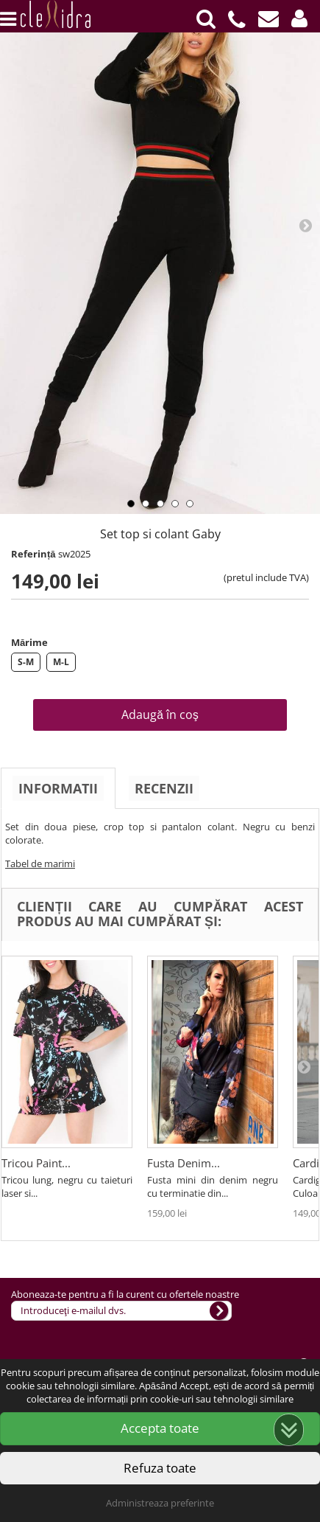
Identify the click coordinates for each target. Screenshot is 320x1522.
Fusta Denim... (183, 1163)
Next (305, 225)
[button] (299, 18)
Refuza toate (160, 1467)
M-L (61, 662)
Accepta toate (160, 1428)
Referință (33, 553)
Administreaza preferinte (160, 1502)
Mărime (29, 642)
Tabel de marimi (40, 863)
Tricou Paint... (36, 1163)
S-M (26, 662)
